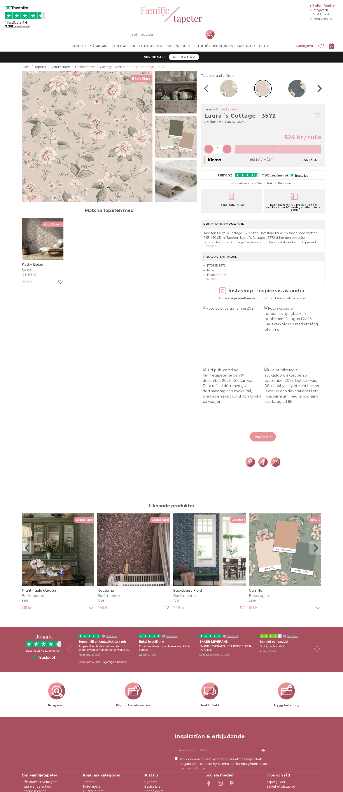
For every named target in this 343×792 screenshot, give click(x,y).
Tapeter (89, 783)
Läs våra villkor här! (193, 770)
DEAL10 (315, 521)
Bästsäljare (152, 788)
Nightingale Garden (39, 592)
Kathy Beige (32, 264)
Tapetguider (276, 783)
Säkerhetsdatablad (281, 788)
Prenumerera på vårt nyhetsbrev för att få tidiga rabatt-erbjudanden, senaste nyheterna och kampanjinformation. (223, 765)
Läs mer (309, 160)
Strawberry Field (187, 592)
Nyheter (150, 783)
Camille (255, 592)
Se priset (238, 521)
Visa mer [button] (263, 439)
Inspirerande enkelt (36, 788)
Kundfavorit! (53, 224)
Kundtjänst (304, 46)
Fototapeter (92, 788)
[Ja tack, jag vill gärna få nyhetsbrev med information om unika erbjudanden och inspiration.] (222, 752)
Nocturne (105, 592)
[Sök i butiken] (169, 34)
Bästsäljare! (141, 78)
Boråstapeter (227, 109)
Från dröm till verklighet (40, 783)
